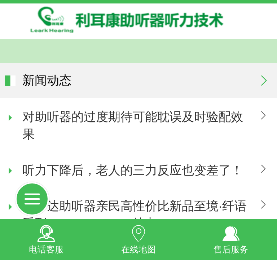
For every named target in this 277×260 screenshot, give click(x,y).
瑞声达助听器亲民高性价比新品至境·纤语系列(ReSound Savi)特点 (134, 214)
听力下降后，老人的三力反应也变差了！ (132, 170)
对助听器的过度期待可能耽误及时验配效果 (132, 125)
